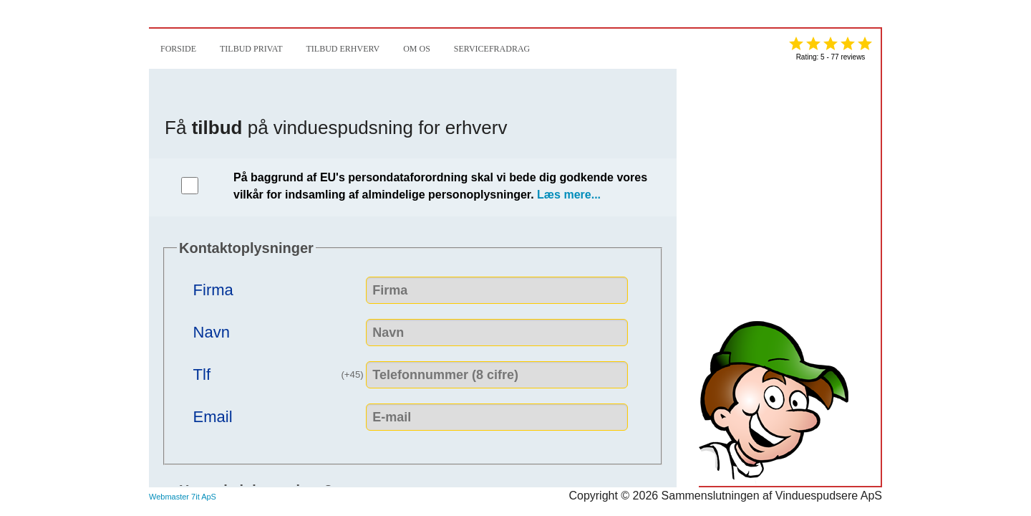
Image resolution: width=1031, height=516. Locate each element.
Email (213, 415)
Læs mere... (569, 194)
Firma (213, 288)
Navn (211, 330)
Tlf (280, 372)
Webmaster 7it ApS (182, 496)
